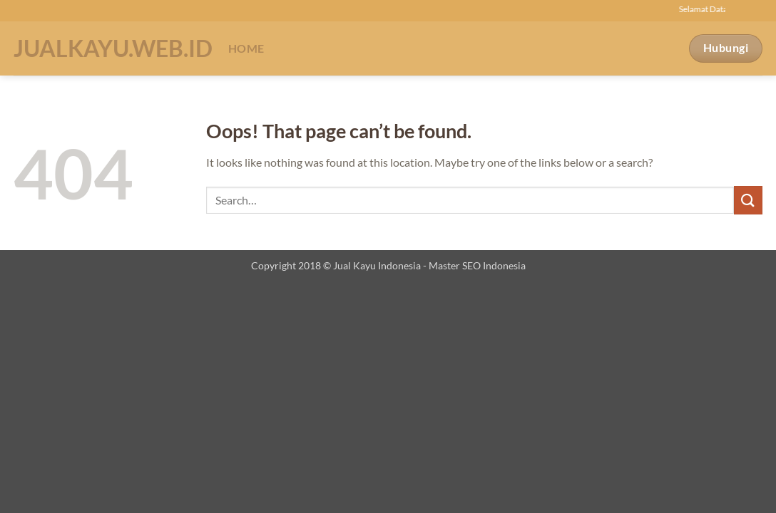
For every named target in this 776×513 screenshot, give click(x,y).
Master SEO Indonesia (477, 265)
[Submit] (748, 200)
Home (246, 48)
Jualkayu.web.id (110, 48)
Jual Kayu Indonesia (377, 265)
